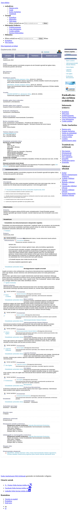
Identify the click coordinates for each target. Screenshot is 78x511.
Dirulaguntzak (67, 153)
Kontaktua (12, 17)
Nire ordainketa (67, 157)
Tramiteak (12, 14)
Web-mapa (12, 21)
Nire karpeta (9, 42)
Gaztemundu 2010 (11, 169)
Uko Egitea (20, 379)
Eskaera (7, 230)
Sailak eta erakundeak (69, 133)
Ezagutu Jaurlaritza (68, 131)
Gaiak (11, 10)
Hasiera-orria (13, 8)
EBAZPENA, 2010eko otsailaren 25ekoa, (18, 85)
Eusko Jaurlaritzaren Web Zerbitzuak (13, 476)
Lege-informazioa (15, 29)
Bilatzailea (12, 19)
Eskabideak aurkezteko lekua (14, 267)
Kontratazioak (66, 155)
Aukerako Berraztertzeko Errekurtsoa (38, 425)
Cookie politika (14, 31)
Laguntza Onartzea (68, 70)
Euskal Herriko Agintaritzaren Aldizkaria (69, 174)
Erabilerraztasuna (15, 27)
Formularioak (20, 240)
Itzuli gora (8, 503)
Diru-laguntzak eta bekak (9, 46)
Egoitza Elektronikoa (16, 33)
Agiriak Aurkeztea (10, 282)
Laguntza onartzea (22, 364)
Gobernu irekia (67, 137)
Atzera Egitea (20, 347)
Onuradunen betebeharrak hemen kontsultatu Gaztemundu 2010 (25, 189)
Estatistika (65, 162)
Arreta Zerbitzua (67, 135)
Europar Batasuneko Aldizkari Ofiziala (68, 194)
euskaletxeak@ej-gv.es (9, 133)
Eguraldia (65, 158)
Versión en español (11, 499)
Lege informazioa (68, 119)
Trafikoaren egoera (68, 160)
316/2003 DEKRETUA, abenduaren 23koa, (19, 94)
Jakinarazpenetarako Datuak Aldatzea (27, 331)
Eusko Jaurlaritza (15, 12)
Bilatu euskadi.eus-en (16, 23)
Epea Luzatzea (21, 315)
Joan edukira (5, 2)
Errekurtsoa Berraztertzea (24, 395)
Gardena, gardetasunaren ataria (69, 139)
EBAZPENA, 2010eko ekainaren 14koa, (18, 79)
